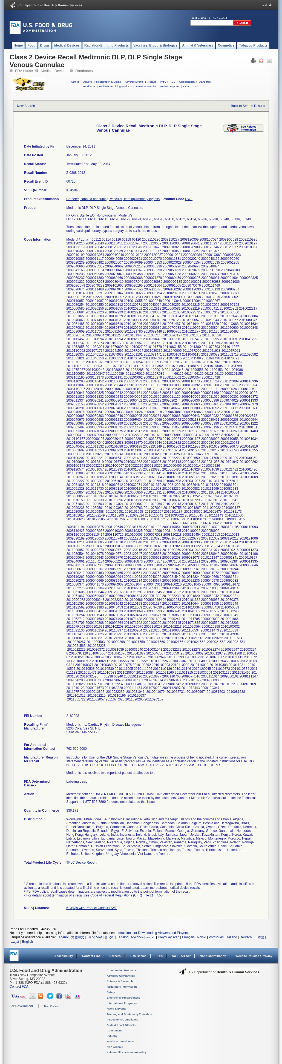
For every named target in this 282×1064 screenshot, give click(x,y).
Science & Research (120, 981)
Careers (115, 956)
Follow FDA (199, 18)
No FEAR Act (181, 956)
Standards (205, 81)
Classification (187, 81)
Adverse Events (134, 81)
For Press (51, 1006)
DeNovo (87, 81)
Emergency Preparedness (123, 997)
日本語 (259, 937)
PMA (163, 81)
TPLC (196, 86)
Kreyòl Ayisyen (168, 937)
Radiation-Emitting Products (115, 86)
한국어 (109, 937)
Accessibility (63, 956)
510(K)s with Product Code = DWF (91, 908)
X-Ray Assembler (146, 86)
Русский (137, 937)
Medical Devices (54, 71)
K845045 (72, 190)
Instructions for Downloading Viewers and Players (152, 933)
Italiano (231, 937)
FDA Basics (138, 956)
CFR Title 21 (87, 86)
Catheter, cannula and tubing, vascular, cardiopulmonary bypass (113, 199)
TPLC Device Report (81, 862)
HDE (172, 81)
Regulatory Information (122, 986)
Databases (84, 71)
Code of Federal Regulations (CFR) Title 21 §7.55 (126, 895)
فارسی (14, 942)
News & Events (116, 1008)
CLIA (186, 86)
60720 (70, 181)
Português (216, 937)
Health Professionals (120, 1041)
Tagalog (123, 937)
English (27, 942)
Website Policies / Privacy (253, 956)
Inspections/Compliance (122, 1019)
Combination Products (121, 970)
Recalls (151, 81)
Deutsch (246, 937)
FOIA (159, 956)
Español (62, 937)
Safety (111, 992)
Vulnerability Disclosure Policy (126, 1052)
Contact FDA (91, 956)
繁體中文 (77, 937)
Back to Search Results (248, 106)
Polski (201, 937)
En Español (220, 18)
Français (188, 937)
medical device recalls (184, 888)
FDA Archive (115, 1046)
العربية (150, 937)
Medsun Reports (169, 86)
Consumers (114, 1030)
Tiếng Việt (94, 937)
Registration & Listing (108, 81)
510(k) (75, 81)
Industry (112, 1035)
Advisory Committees (121, 975)
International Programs (122, 1003)
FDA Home (24, 71)
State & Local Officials (121, 1024)
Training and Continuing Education (129, 1014)
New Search (26, 106)
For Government (21, 1006)
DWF (188, 199)
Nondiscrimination (213, 956)
